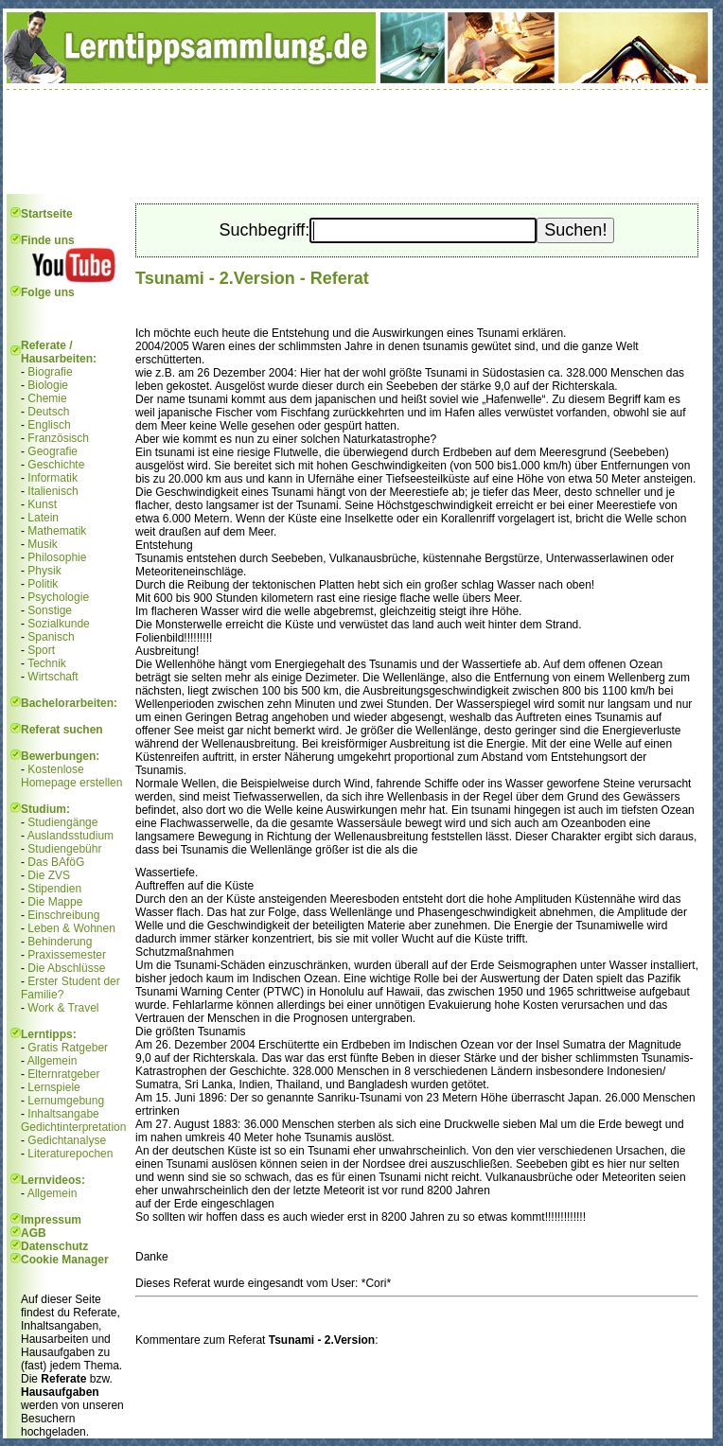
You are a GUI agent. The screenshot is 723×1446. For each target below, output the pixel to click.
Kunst (42, 504)
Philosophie (56, 557)
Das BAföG (55, 862)
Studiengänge (62, 822)
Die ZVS (48, 875)
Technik (46, 663)
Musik (42, 544)
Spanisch (50, 637)
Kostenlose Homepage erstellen (71, 776)
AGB (33, 1233)
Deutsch (48, 411)
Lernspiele (53, 1087)
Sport (41, 650)
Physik (44, 570)
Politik (42, 584)
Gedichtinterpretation (73, 1127)
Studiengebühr (64, 848)
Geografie (52, 451)
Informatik (52, 478)
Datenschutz (54, 1246)
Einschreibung (63, 915)
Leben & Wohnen (71, 928)
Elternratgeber (63, 1074)
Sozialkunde (58, 623)
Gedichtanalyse (66, 1140)
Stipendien (54, 888)
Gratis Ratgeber (67, 1047)
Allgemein (52, 1060)
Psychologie (58, 597)
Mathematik (56, 531)
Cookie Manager (65, 1259)
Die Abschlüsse (66, 968)
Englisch (48, 425)
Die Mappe (54, 901)
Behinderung (59, 941)
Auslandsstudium (70, 835)
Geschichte (55, 464)
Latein (43, 517)
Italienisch (52, 491)
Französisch (58, 438)
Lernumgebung (65, 1100)
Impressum (51, 1219)
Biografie (49, 372)
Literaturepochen (70, 1153)
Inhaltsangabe (62, 1113)
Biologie (47, 385)
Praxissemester (66, 954)
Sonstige (49, 610)
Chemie (46, 398)
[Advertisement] (358, 142)
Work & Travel (62, 1007)
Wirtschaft (52, 676)
